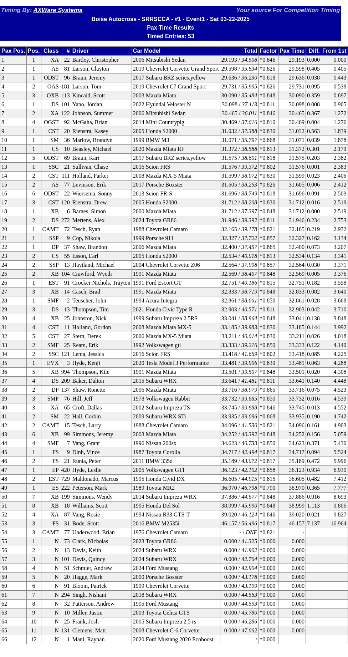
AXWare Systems (57, 10)
